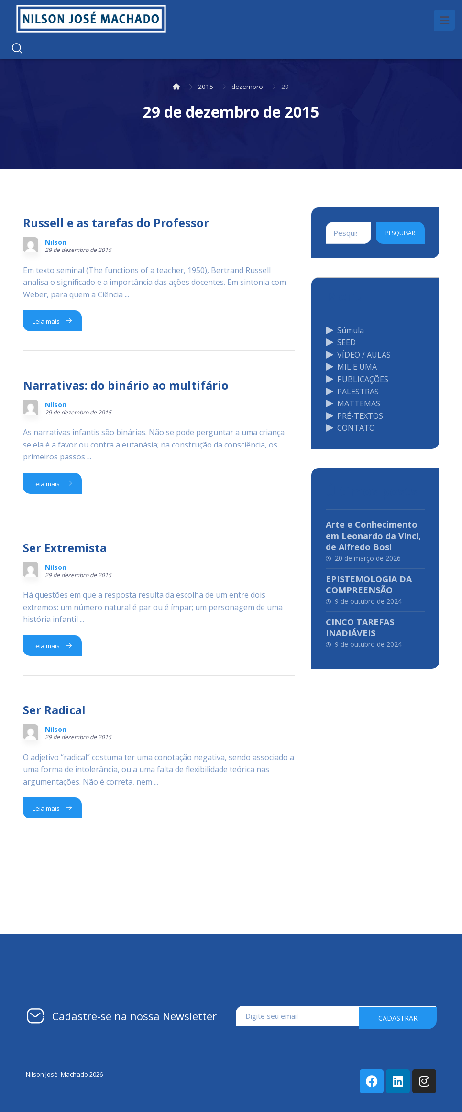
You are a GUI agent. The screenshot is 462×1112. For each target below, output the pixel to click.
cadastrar (398, 1016)
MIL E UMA (351, 366)
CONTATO (350, 428)
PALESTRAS (352, 391)
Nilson (55, 242)
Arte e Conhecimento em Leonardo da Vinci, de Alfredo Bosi (373, 536)
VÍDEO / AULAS (358, 354)
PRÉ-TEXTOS (354, 416)
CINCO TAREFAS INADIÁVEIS (360, 627)
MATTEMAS (353, 403)
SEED (341, 342)
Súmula (345, 330)
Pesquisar (400, 233)
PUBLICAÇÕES (357, 379)
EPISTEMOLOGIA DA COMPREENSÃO (369, 584)
